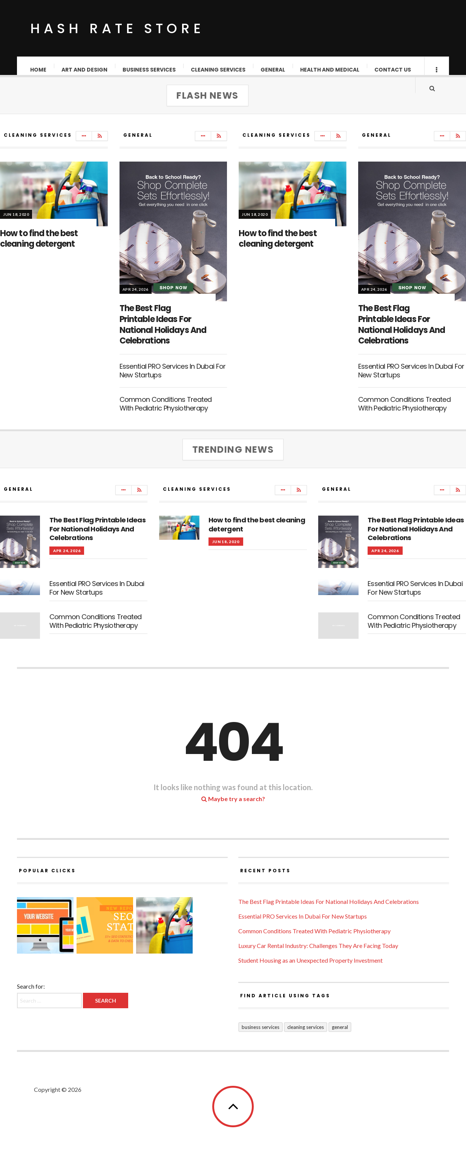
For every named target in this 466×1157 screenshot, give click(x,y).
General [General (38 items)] (340, 1035)
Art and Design (85, 69)
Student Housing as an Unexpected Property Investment (310, 967)
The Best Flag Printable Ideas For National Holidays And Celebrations (163, 332)
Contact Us (393, 69)
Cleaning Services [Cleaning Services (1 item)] (305, 1035)
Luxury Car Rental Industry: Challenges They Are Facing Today (318, 953)
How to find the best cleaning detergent (39, 246)
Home (39, 69)
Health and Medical (330, 69)
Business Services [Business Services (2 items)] (260, 1035)
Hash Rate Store (117, 28)
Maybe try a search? (233, 806)
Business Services (149, 69)
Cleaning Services (218, 69)
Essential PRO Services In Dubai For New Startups (173, 378)
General (273, 69)
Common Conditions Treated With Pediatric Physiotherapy (166, 411)
